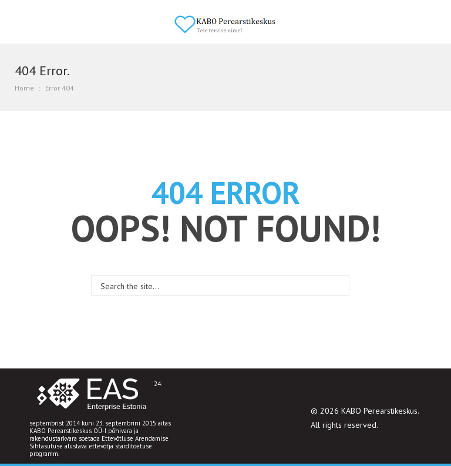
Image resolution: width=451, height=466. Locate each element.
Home (24, 87)
